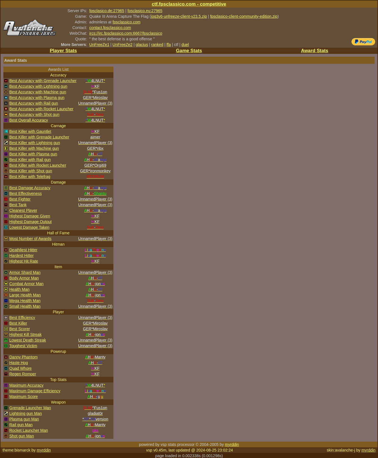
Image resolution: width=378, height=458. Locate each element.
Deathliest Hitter (23, 250)
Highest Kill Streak (25, 334)
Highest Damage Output (30, 221)
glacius (142, 44)
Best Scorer (19, 329)
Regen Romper (22, 374)
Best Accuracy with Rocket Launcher (41, 109)
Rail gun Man (21, 424)
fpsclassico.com (126, 22)
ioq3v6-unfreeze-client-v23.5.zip (179, 16)
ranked (157, 44)
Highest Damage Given (29, 216)
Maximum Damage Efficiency (34, 391)
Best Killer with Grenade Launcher (39, 137)
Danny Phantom (23, 357)
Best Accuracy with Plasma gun (36, 97)
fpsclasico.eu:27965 (145, 10)
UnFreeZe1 (99, 44)
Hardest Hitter (21, 255)
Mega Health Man (25, 300)
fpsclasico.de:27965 (106, 10)
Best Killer (18, 323)
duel (185, 44)
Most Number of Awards (30, 238)
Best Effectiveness (25, 193)
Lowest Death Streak (27, 340)
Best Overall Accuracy (28, 120)
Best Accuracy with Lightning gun (38, 86)
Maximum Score (23, 396)
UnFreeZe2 (123, 44)
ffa (168, 44)
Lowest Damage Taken (29, 227)
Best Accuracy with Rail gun (33, 103)
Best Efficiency (22, 317)
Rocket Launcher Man (28, 430)
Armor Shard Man (24, 272)
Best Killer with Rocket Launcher (37, 165)
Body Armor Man (24, 278)
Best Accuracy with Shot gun (34, 114)
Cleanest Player (23, 210)
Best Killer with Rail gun (30, 159)
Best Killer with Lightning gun (34, 142)
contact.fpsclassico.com (110, 27)
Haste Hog (18, 362)
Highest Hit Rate (23, 261)
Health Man (19, 289)
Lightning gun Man (25, 413)
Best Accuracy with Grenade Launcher (42, 80)
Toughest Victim (23, 346)
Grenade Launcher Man (30, 408)
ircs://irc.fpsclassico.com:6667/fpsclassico (125, 33)
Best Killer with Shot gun (30, 171)
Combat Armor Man (26, 283)
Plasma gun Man (24, 419)
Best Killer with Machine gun (34, 148)
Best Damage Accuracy (29, 188)
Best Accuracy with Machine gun (37, 92)
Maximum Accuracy (26, 385)
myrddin (232, 444)
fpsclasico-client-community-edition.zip (244, 16)
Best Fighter (19, 199)
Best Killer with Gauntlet (30, 131)
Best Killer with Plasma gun (33, 154)
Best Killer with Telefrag (29, 176)
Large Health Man (25, 295)
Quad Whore (20, 368)
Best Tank (18, 204)
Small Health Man (25, 306)
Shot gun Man (21, 436)
